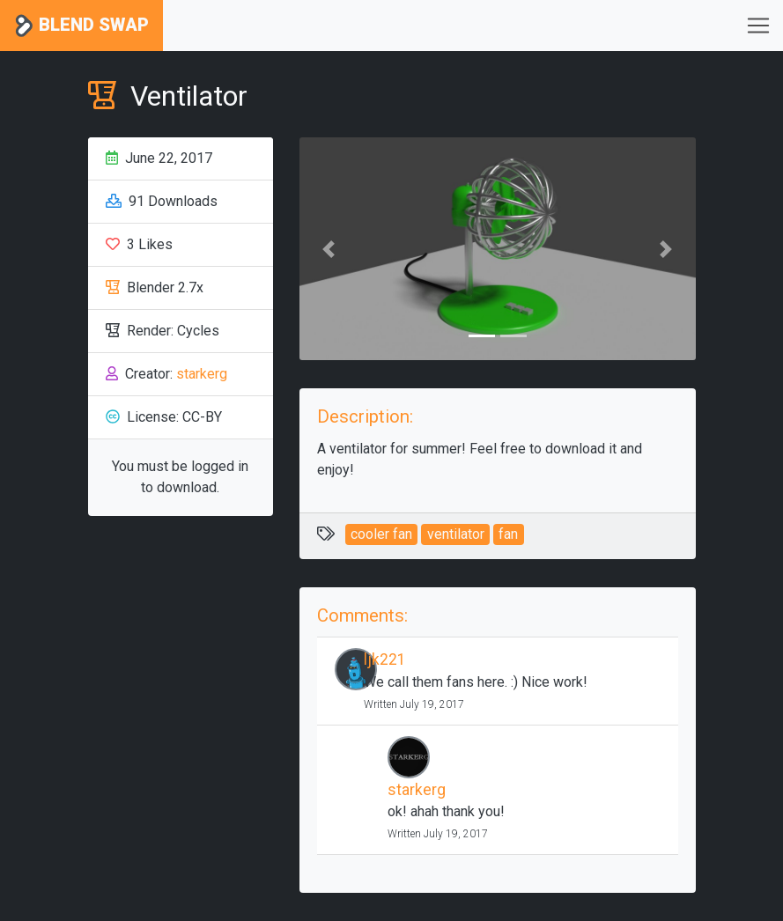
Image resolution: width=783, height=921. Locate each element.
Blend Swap (81, 26)
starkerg (201, 373)
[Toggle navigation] (758, 25)
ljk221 (385, 659)
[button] (329, 248)
